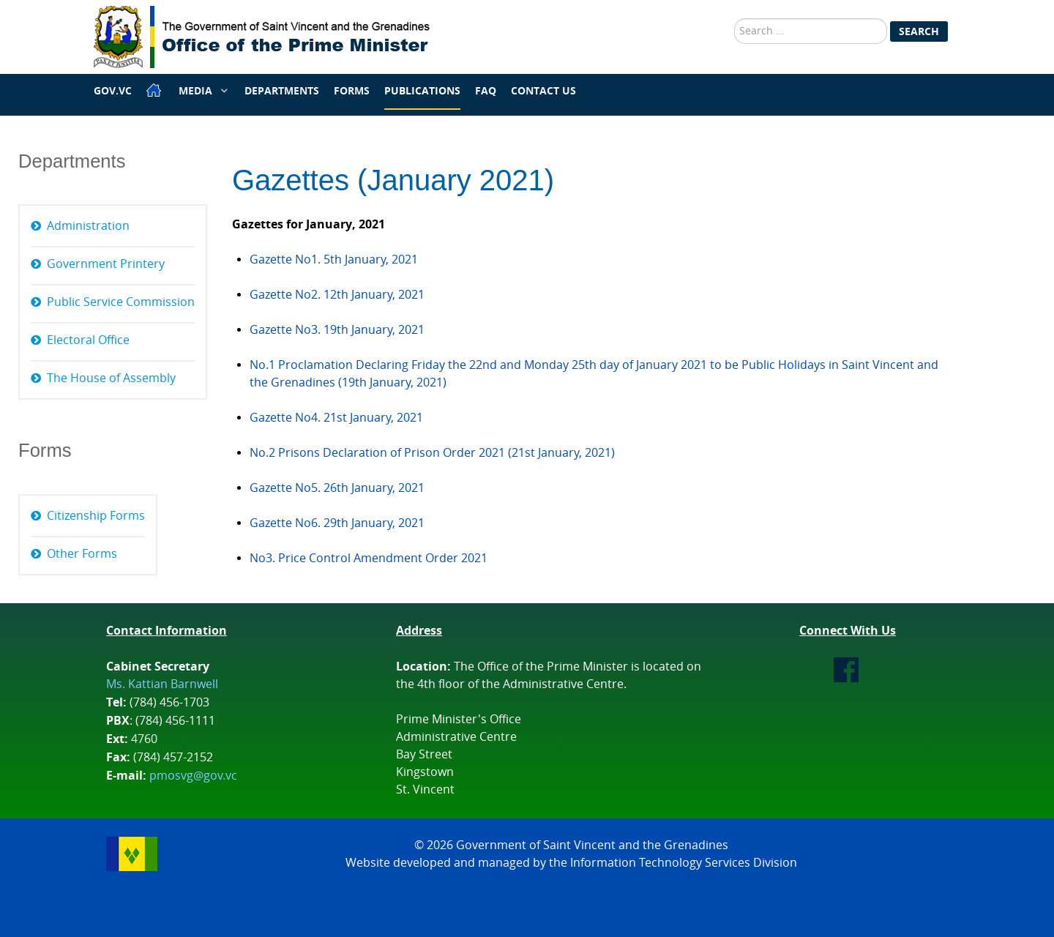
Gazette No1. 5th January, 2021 (334, 259)
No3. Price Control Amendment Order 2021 (368, 558)
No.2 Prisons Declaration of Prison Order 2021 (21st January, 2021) (432, 453)
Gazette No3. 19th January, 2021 (337, 330)
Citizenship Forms (96, 516)
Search (919, 31)
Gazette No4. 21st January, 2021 (336, 418)
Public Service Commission (121, 302)
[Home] (155, 90)
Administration (88, 226)
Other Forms (82, 554)
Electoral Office (88, 340)
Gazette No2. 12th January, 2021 (337, 295)
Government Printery (106, 264)
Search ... (734, 18)
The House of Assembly (111, 378)
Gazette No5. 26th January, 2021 (337, 488)
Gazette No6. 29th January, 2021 (337, 523)
